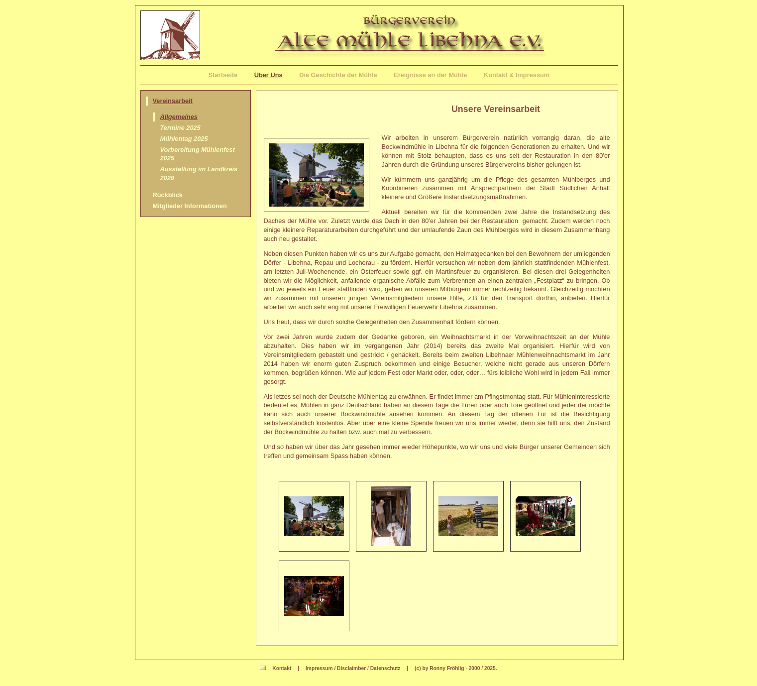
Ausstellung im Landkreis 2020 (199, 173)
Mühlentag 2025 (184, 138)
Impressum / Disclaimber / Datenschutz (353, 668)
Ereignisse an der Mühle (430, 75)
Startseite (223, 75)
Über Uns (268, 75)
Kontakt (281, 668)
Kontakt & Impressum (516, 75)
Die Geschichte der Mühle (338, 75)
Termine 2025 (180, 127)
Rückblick (168, 195)
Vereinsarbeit (173, 101)
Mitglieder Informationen (190, 206)
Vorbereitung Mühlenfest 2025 (197, 154)
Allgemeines (179, 116)
